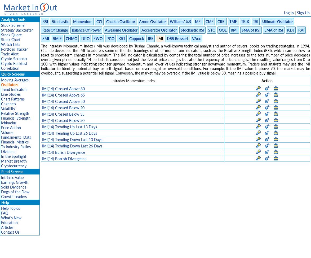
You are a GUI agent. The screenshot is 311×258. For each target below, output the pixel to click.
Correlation (10, 68)
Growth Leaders (14, 196)
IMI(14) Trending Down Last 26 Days (72, 146)
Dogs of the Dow (15, 192)
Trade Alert (10, 54)
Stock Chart (10, 39)
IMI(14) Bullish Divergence (63, 152)
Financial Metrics (15, 142)
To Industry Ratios (16, 147)
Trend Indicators (14, 89)
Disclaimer (94, 251)
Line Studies (11, 94)
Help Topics (10, 208)
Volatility (8, 108)
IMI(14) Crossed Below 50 (63, 120)
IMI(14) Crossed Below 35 (63, 114)
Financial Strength (15, 118)
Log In (289, 13)
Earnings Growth (14, 182)
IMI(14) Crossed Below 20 (63, 108)
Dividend (8, 151)
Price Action (11, 127)
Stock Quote (11, 35)
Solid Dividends (13, 187)
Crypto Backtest (14, 63)
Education (9, 222)
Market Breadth (14, 161)
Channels (8, 104)
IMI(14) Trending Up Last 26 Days (69, 133)
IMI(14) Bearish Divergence (64, 158)
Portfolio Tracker (14, 49)
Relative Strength (15, 113)
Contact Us (10, 232)
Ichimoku (8, 123)
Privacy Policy (118, 251)
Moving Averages (15, 80)
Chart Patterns (13, 99)
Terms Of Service (146, 251)
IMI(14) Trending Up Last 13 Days (69, 127)
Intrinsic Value (12, 177)
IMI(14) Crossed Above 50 (63, 101)
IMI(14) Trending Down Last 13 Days (72, 139)
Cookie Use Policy (177, 251)
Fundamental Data (16, 137)
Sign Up (303, 13)
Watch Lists (10, 44)
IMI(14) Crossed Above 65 (63, 95)
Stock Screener (13, 25)
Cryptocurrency (13, 166)
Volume (7, 132)
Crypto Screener (14, 58)
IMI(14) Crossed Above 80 (63, 88)
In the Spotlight (13, 156)
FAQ (4, 213)
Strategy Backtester (17, 30)
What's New (11, 218)
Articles (7, 227)
